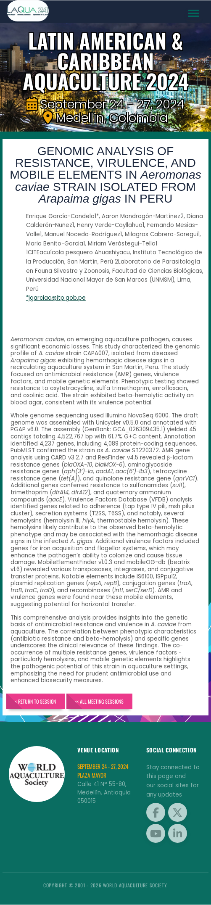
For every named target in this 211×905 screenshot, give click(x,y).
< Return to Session (35, 701)
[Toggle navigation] (194, 13)
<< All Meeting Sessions (100, 701)
